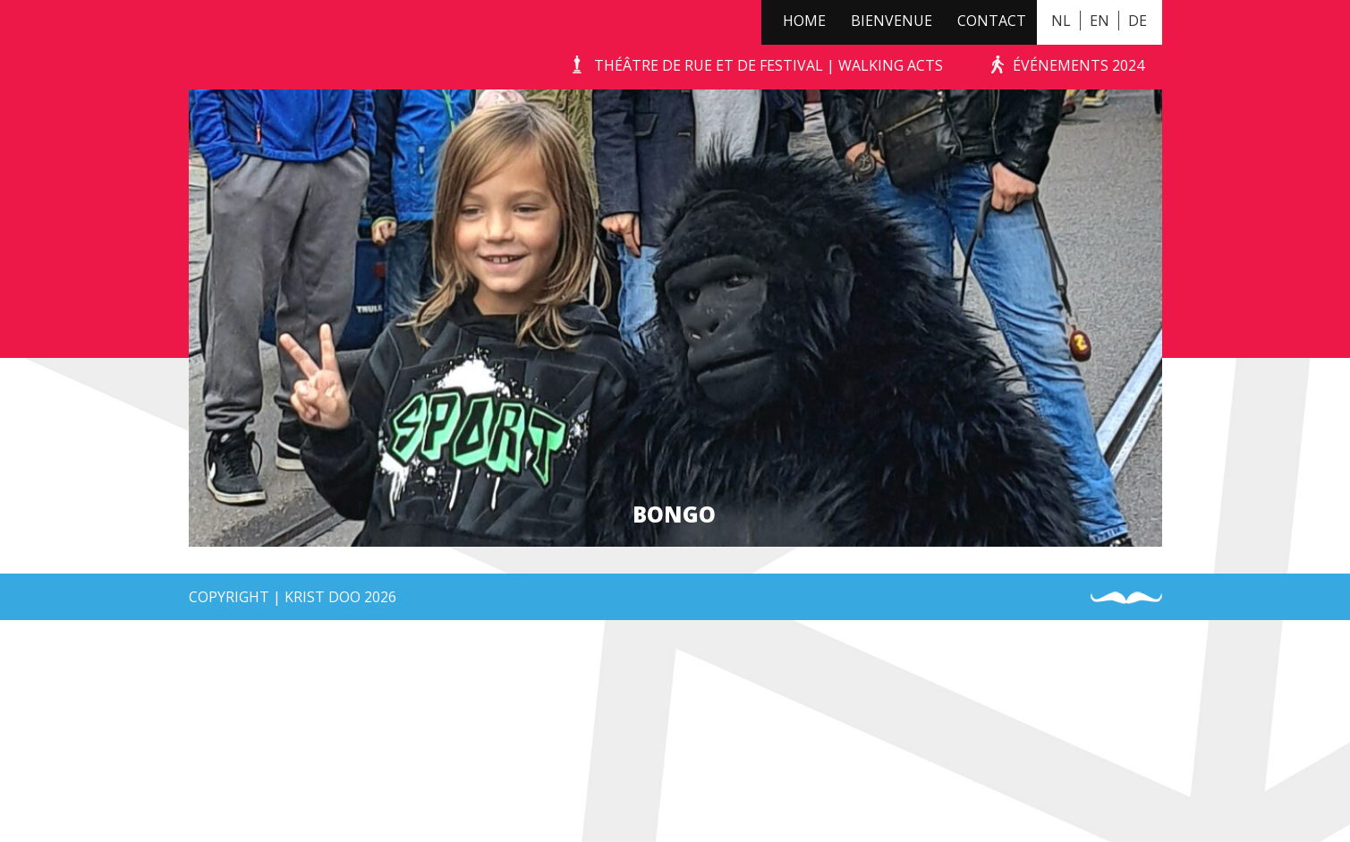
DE (1137, 20)
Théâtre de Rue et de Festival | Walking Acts (768, 65)
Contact (991, 20)
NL (1061, 20)
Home (804, 20)
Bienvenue (891, 20)
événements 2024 (1078, 65)
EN (1099, 20)
